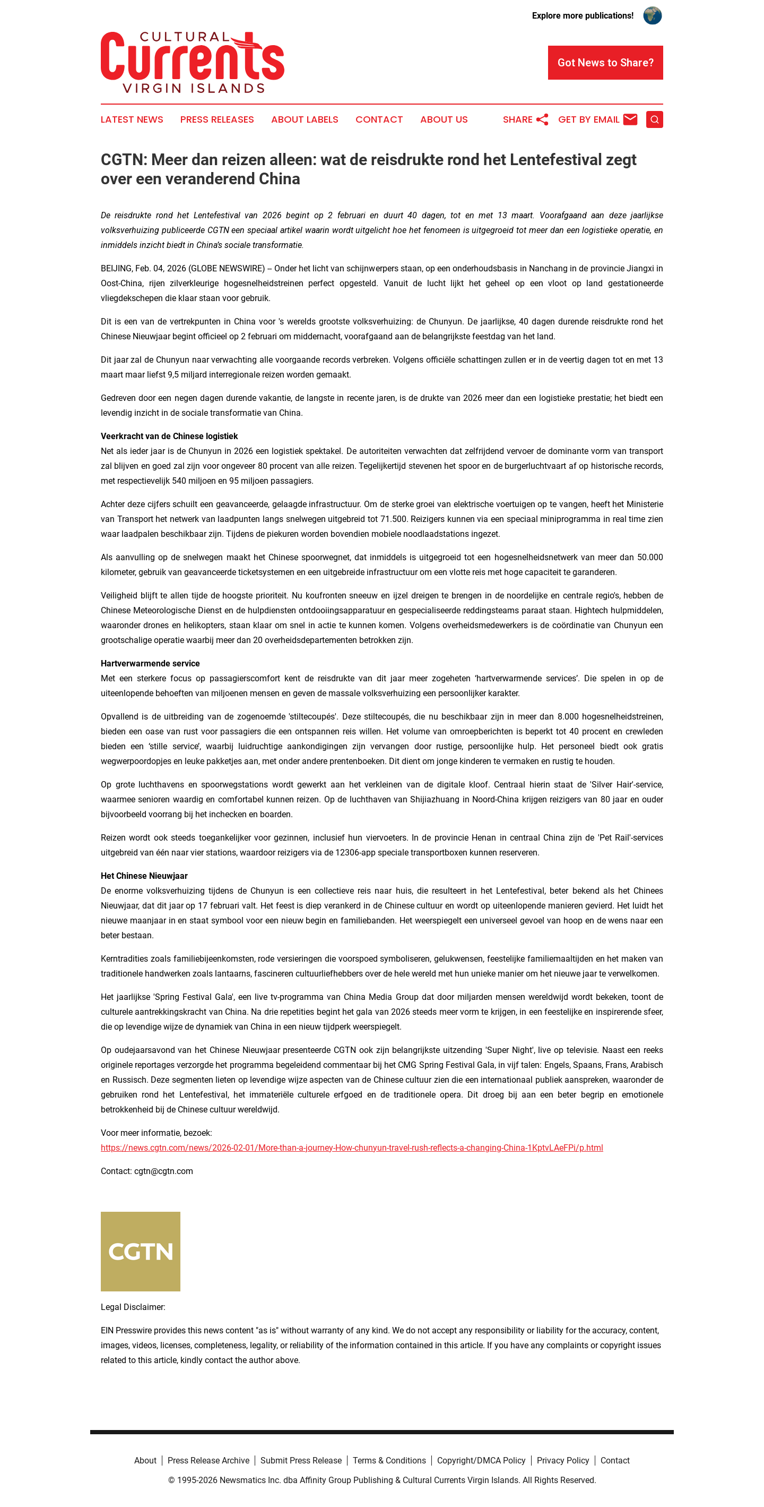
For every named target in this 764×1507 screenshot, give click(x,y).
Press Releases (217, 119)
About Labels (304, 119)
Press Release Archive (208, 1460)
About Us (444, 119)
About (145, 1460)
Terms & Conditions (389, 1460)
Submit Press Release (301, 1460)
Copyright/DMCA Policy (481, 1460)
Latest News (132, 119)
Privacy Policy (563, 1460)
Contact (379, 119)
